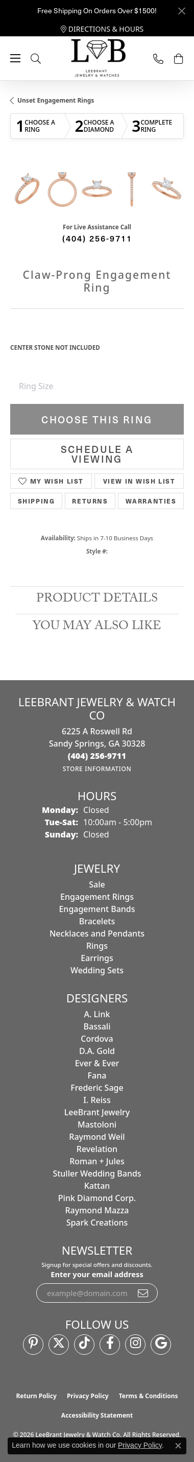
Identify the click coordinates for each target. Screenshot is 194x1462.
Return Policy (36, 1396)
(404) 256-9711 (97, 238)
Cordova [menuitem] (97, 1038)
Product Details (97, 599)
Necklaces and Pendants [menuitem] (97, 933)
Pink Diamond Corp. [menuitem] (97, 1198)
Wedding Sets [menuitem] (97, 970)
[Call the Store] (97, 755)
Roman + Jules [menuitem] (97, 1161)
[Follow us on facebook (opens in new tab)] (110, 1344)
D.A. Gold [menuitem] (97, 1051)
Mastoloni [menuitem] (97, 1124)
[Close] (181, 11)
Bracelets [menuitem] (97, 921)
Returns (90, 501)
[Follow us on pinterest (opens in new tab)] (33, 1344)
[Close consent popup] (178, 1446)
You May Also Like (97, 627)
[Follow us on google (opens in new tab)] (161, 1344)
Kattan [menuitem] (97, 1185)
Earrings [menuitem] (97, 958)
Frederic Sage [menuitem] (96, 1087)
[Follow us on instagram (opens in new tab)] (135, 1344)
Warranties (151, 501)
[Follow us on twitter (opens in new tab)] (58, 1344)
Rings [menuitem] (97, 945)
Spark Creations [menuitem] (97, 1222)
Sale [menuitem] (97, 884)
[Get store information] (97, 768)
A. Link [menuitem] (97, 1014)
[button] (46, 58)
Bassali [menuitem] (97, 1026)
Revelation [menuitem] (97, 1149)
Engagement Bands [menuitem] (97, 909)
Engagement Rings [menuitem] (97, 896)
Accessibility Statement (97, 1415)
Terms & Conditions (148, 1396)
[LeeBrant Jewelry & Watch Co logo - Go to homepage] (97, 58)
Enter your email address (97, 1274)
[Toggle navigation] (15, 58)
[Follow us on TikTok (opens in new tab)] (84, 1344)
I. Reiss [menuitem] (96, 1100)
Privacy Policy (88, 1396)
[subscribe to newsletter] (143, 1293)
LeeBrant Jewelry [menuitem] (97, 1112)
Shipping (36, 501)
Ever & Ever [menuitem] (97, 1063)
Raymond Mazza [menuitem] (97, 1210)
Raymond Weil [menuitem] (97, 1136)
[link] (102, 29)
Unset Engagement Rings (55, 100)
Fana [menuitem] (97, 1075)
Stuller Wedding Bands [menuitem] (97, 1173)
